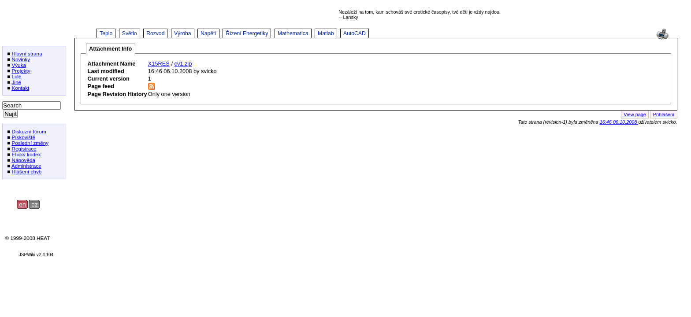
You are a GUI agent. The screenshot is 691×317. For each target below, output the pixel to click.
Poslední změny (29, 143)
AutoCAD (354, 33)
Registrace (23, 148)
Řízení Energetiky (247, 33)
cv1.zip (183, 63)
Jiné (16, 82)
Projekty (20, 71)
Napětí (208, 33)
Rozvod (155, 33)
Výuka (18, 65)
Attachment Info (110, 48)
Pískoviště (23, 137)
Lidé (16, 76)
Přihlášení (663, 114)
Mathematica (293, 33)
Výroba (182, 33)
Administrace (26, 166)
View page (635, 114)
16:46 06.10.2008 (619, 122)
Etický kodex (26, 154)
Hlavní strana (26, 53)
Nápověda (23, 160)
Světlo (129, 33)
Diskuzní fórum (28, 131)
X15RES (159, 63)
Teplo (106, 33)
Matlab (326, 33)
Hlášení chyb (26, 171)
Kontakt (20, 88)
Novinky (20, 59)
